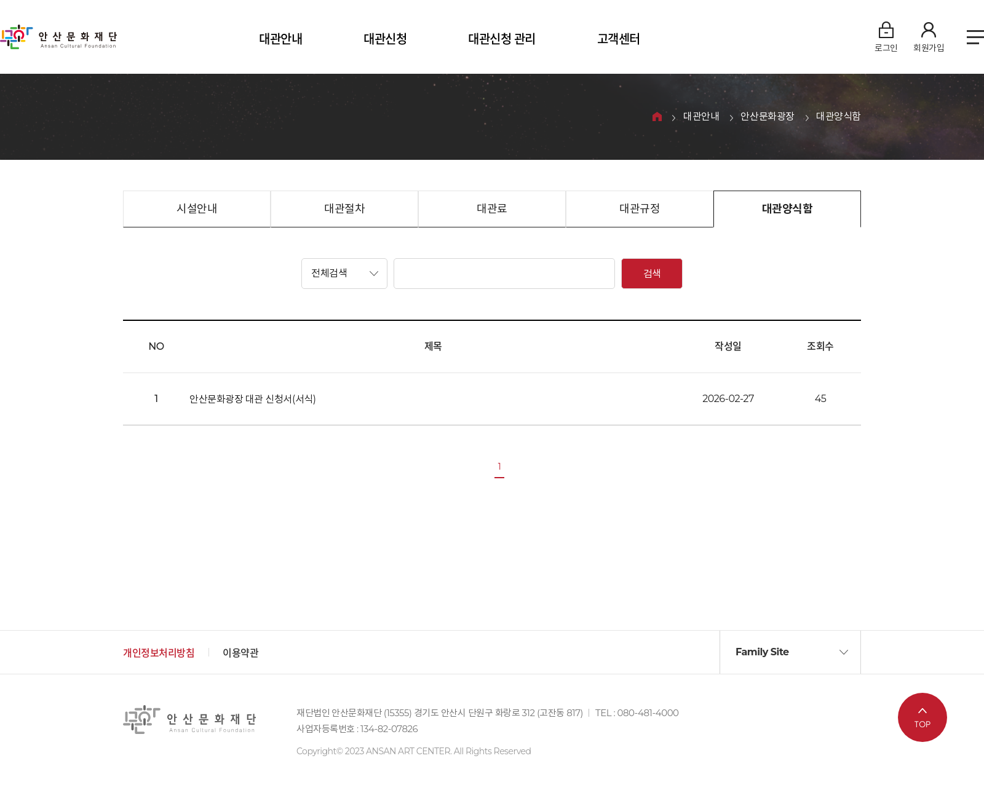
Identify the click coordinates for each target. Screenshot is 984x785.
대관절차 (344, 209)
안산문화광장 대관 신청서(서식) (252, 399)
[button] (344, 273)
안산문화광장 (767, 117)
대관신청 (385, 39)
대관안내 (280, 39)
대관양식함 (838, 117)
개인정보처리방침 (158, 653)
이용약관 (240, 653)
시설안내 (197, 209)
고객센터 (618, 39)
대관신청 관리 (502, 39)
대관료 (492, 209)
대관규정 (639, 209)
